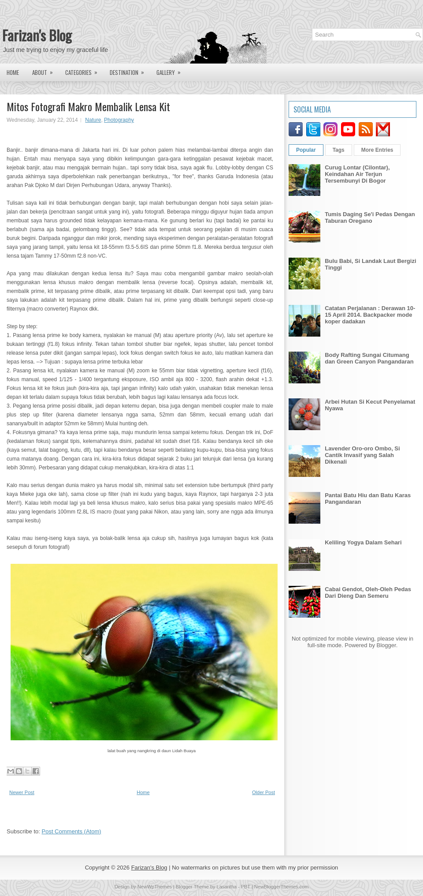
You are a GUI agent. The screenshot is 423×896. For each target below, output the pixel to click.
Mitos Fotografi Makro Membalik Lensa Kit (88, 106)
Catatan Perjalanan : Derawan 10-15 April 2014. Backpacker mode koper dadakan (370, 315)
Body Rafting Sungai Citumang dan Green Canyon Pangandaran (369, 358)
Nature (93, 120)
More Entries (377, 150)
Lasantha (227, 886)
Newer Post (21, 792)
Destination (130, 70)
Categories (84, 70)
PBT (245, 886)
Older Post (263, 792)
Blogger (386, 645)
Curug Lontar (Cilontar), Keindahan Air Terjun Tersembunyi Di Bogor (357, 174)
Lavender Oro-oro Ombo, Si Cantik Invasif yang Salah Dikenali (362, 455)
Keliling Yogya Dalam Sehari (363, 542)
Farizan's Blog (37, 35)
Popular (306, 150)
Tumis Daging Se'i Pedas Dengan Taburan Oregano (370, 217)
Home (13, 72)
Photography (119, 120)
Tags (339, 150)
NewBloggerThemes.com (281, 886)
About (45, 70)
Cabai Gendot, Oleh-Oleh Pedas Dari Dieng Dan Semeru (368, 592)
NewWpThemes (154, 886)
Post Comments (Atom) (71, 831)
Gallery (171, 70)
